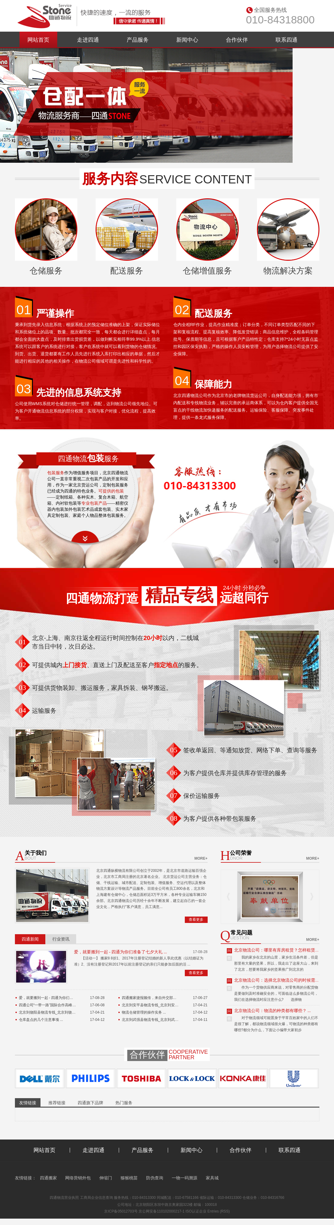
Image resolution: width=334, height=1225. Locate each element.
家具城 (212, 1177)
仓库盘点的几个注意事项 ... (41, 1020)
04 (182, 380)
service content (195, 179)
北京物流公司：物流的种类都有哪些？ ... (272, 1010)
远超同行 (244, 597)
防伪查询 (154, 1177)
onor (236, 858)
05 (174, 750)
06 (174, 773)
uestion (239, 938)
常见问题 (241, 933)
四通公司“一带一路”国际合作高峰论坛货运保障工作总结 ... (66, 1005)
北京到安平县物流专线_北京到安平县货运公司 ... (161, 1005)
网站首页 (38, 40)
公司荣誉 (241, 853)
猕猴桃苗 (129, 1177)
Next (311, 896)
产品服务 (138, 40)
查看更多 (196, 919)
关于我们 (36, 853)
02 (182, 309)
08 (174, 818)
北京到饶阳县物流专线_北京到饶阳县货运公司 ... (58, 1012)
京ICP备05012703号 (120, 1211)
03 (23, 388)
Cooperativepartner (188, 1054)
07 (174, 795)
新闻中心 (187, 40)
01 (23, 309)
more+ (200, 858)
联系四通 (286, 40)
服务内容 (110, 178)
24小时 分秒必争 (244, 588)
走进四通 (88, 40)
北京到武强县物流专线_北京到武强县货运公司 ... (161, 1020)
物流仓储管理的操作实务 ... (144, 1012)
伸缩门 (105, 1177)
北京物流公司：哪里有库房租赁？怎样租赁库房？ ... (283, 950)
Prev (228, 896)
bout (31, 858)
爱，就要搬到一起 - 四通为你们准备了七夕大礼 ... (120, 952)
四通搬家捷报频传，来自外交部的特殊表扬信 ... (160, 998)
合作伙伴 (237, 40)
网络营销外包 (78, 1177)
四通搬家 (48, 1177)
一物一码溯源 (184, 1177)
